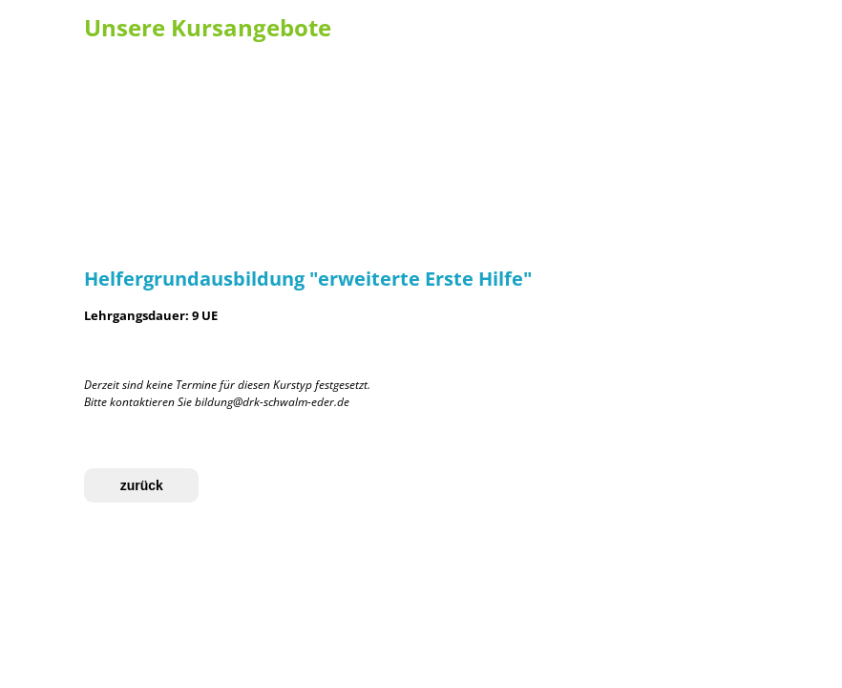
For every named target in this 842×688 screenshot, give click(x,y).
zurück (141, 485)
